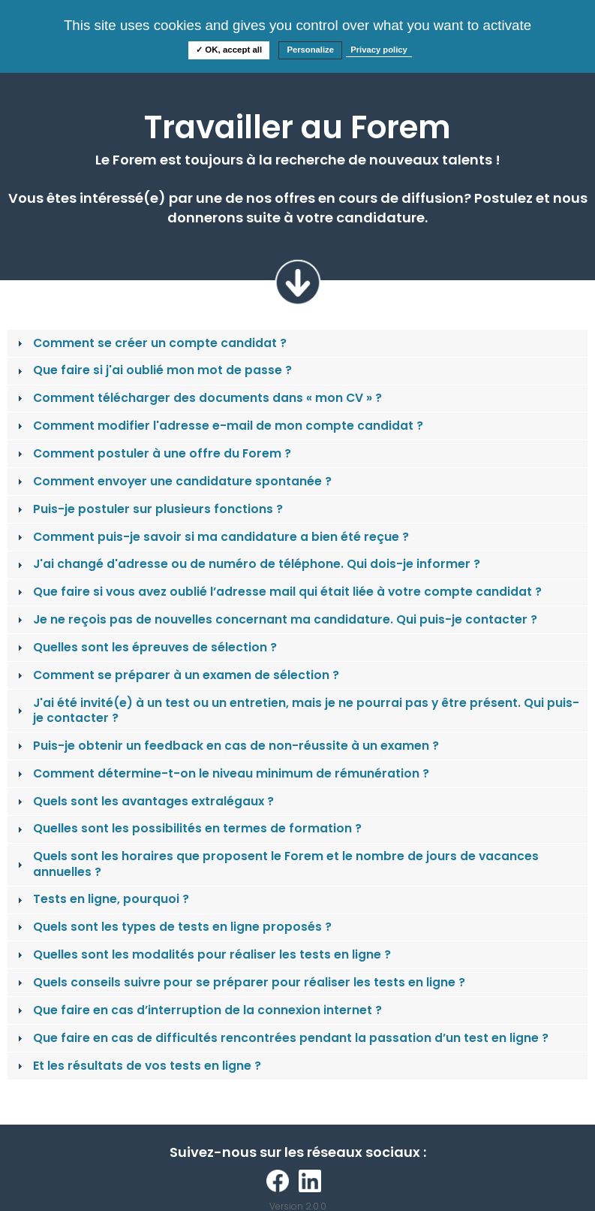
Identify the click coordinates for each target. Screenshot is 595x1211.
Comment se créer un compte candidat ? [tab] (150, 343)
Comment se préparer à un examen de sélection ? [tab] (177, 675)
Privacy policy (378, 49)
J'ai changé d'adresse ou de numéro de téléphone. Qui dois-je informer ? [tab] (247, 564)
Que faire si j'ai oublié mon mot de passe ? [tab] (153, 370)
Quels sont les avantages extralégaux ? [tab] (144, 801)
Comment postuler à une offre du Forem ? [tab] (153, 453)
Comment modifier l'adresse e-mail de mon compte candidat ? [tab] (219, 425)
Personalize (310, 49)
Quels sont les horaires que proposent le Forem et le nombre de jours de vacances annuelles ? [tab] (276, 863)
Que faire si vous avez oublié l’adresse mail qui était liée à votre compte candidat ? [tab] (278, 591)
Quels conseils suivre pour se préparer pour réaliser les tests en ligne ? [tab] (240, 982)
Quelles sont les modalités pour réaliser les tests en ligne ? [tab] (203, 954)
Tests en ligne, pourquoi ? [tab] (102, 899)
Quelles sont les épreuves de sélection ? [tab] (146, 647)
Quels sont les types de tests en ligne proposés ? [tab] (173, 927)
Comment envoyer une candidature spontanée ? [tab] (173, 481)
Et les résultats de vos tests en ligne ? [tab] (138, 1066)
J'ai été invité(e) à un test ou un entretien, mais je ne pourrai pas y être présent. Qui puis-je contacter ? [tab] (297, 710)
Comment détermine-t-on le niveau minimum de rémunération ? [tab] (222, 773)
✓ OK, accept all (229, 49)
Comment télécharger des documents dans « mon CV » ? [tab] (198, 398)
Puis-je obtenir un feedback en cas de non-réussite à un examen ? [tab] (227, 745)
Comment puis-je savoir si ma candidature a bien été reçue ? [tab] (212, 537)
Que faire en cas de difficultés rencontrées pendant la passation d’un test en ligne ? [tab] (281, 1038)
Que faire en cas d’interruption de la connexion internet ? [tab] (198, 1010)
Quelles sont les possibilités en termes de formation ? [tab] (188, 828)
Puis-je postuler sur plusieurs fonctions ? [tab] (149, 509)
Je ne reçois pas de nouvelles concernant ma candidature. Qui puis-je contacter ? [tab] (276, 619)
